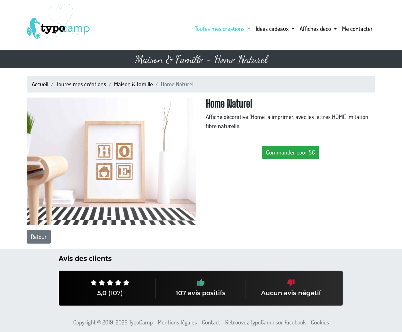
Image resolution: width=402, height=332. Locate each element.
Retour (39, 236)
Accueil (40, 84)
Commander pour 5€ (290, 152)
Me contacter (357, 28)
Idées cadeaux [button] (273, 28)
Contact (211, 322)
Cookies (320, 322)
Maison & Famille (133, 84)
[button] (39, 161)
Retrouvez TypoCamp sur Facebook (265, 322)
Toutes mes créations (81, 84)
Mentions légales (177, 322)
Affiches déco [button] (316, 28)
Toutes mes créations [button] (220, 28)
